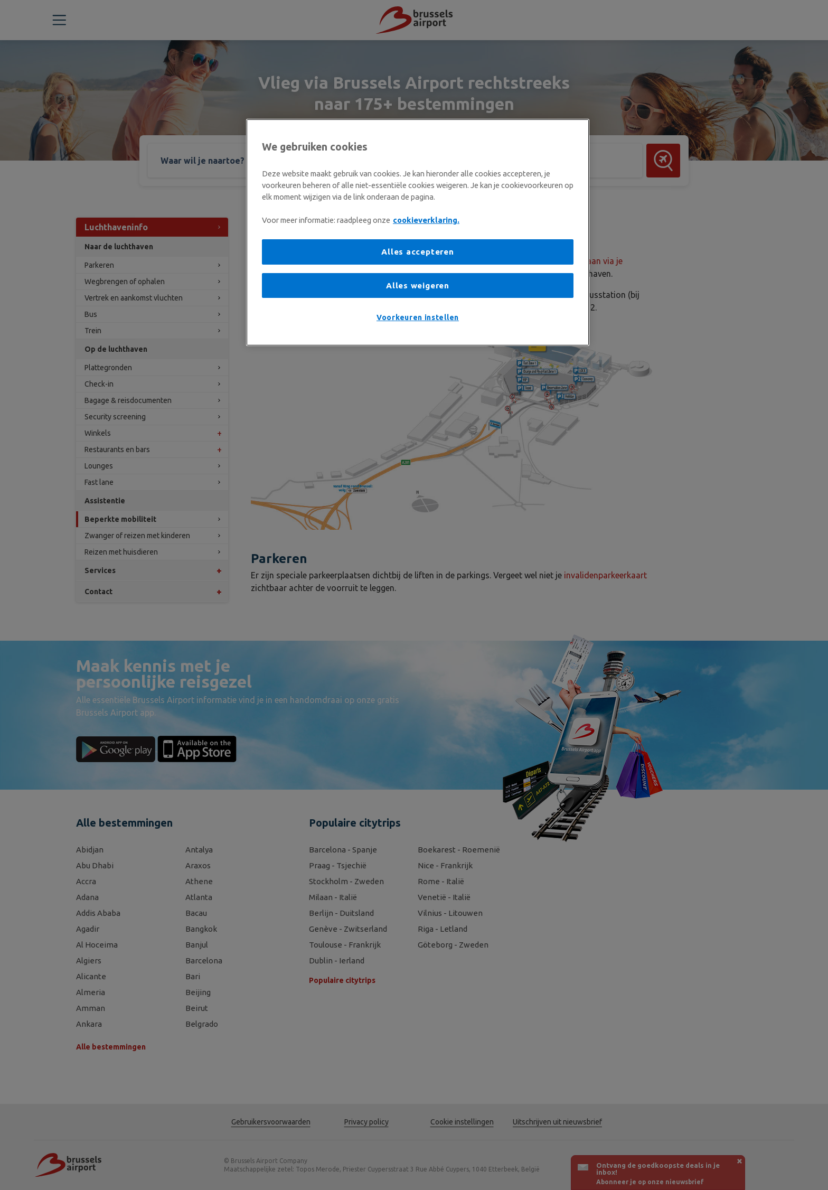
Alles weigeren (417, 285)
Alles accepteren (417, 251)
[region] (417, 232)
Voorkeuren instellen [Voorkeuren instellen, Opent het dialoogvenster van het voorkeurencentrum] (418, 317)
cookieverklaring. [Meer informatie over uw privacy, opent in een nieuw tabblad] (426, 219)
